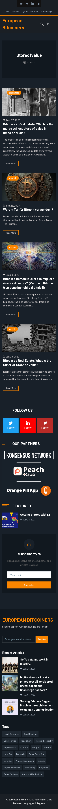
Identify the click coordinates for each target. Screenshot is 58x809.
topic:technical (36, 754)
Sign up (24, 11)
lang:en (8, 761)
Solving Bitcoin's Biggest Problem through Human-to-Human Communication (37, 705)
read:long (30, 767)
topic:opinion (11, 774)
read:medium (30, 734)
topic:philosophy (44, 740)
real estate (14, 93)
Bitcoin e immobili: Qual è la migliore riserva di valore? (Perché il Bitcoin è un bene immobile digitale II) (28, 283)
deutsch (12, 178)
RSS (7, 11)
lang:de (8, 754)
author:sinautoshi (25, 761)
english (12, 329)
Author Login (46, 11)
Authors (15, 11)
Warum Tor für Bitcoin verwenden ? (28, 210)
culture (24, 747)
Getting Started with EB (35, 514)
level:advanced (11, 734)
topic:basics (10, 747)
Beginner (43, 767)
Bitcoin (41, 761)
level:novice (10, 740)
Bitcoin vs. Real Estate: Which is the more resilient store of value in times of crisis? (28, 128)
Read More (11, 163)
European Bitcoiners (27, 620)
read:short (26, 740)
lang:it (35, 747)
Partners (34, 11)
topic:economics (12, 767)
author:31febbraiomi (32, 774)
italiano (12, 247)
